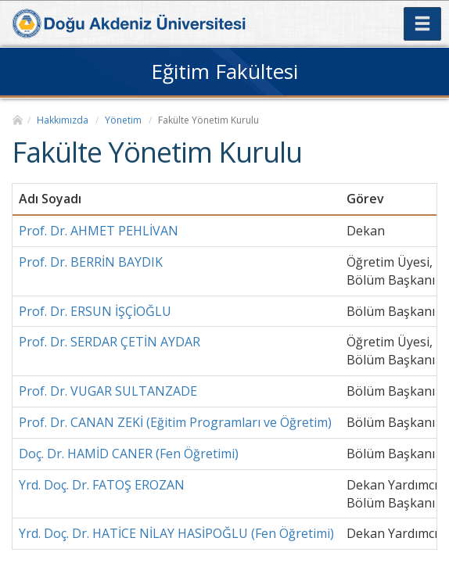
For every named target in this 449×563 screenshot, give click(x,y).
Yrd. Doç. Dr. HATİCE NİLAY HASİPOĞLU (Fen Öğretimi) (176, 533)
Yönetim (123, 120)
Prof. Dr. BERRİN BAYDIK (91, 262)
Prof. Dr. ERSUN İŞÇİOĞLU (95, 311)
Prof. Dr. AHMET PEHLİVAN (98, 230)
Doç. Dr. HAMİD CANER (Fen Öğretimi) (129, 453)
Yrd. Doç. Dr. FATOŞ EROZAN (102, 484)
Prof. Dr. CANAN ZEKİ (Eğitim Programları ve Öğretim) (175, 422)
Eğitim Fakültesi (224, 71)
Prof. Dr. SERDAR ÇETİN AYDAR (109, 341)
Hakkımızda (62, 120)
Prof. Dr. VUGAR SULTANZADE (108, 391)
